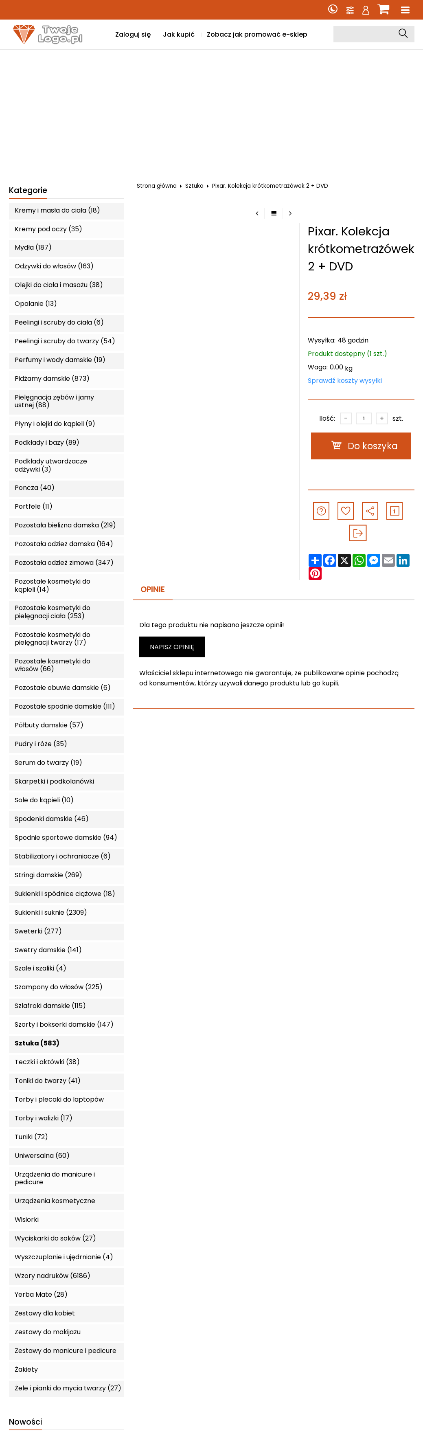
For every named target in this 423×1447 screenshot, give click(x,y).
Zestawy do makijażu (48, 1332)
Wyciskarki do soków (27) (55, 1238)
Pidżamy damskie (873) (52, 378)
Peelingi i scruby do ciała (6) (59, 322)
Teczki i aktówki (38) (47, 1062)
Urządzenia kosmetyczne (55, 1201)
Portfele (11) (34, 506)
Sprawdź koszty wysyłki (345, 380)
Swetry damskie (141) (48, 950)
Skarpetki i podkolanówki (54, 781)
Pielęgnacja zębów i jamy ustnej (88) (54, 401)
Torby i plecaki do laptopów (59, 1099)
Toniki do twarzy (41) (48, 1081)
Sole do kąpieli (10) (44, 800)
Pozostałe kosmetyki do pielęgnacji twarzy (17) (52, 638)
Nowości (25, 1422)
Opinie (152, 589)
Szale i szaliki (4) (40, 968)
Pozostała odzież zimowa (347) (64, 563)
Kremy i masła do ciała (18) (57, 210)
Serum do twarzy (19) (48, 762)
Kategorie (28, 191)
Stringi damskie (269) (48, 875)
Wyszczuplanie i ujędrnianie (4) (64, 1257)
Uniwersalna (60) (42, 1155)
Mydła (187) (33, 247)
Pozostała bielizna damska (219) (65, 525)
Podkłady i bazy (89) (47, 442)
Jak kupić (179, 34)
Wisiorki (27, 1219)
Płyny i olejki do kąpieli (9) (55, 424)
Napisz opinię (172, 647)
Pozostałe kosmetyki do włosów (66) (52, 665)
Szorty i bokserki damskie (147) (64, 1024)
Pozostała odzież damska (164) (64, 544)
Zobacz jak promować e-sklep (257, 34)
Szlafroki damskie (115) (50, 1006)
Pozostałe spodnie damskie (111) (65, 706)
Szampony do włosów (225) (59, 987)
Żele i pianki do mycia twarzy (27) (68, 1388)
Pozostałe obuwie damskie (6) (63, 688)
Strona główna (157, 186)
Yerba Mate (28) (41, 1294)
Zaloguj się (133, 34)
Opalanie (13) (36, 303)
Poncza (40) (35, 488)
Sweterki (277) (38, 931)
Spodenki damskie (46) (52, 819)
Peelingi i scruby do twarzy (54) (65, 341)
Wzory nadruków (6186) (52, 1276)
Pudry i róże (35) (41, 744)
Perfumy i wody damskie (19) (60, 360)
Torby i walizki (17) (43, 1118)
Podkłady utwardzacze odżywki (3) (51, 465)
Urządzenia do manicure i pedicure (55, 1178)
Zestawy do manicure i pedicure (65, 1351)
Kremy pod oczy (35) (48, 229)
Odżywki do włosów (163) (54, 266)
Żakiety (26, 1369)
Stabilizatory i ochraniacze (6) (63, 856)
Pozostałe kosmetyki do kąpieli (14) (52, 585)
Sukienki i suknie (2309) (51, 912)
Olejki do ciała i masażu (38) (59, 285)
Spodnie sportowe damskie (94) (66, 837)
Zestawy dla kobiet (45, 1313)
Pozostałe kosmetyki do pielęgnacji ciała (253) (52, 611)
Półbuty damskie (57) (49, 725)
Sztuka (194, 186)
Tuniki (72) (31, 1137)
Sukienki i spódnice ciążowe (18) (65, 894)
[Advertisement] (211, 111)
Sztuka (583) (37, 1043)
